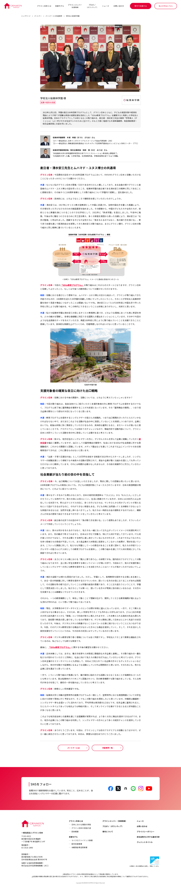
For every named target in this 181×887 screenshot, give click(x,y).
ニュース (105, 6)
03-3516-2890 (27, 848)
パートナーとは (73, 748)
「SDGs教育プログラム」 (72, 285)
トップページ (25, 16)
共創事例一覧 (107, 748)
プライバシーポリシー (145, 831)
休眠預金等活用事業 (79, 847)
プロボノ (92, 6)
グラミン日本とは (44, 6)
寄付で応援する (140, 6)
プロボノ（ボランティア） (112, 826)
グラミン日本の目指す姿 (81, 828)
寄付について (107, 831)
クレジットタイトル (145, 842)
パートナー (38, 16)
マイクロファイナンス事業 (82, 840)
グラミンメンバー (75, 6)
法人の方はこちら (166, 6)
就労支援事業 (77, 844)
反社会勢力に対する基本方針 (148, 837)
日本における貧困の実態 (81, 824)
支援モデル (59, 6)
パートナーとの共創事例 (54, 16)
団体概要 (75, 831)
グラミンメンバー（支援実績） (114, 821)
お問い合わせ (118, 6)
